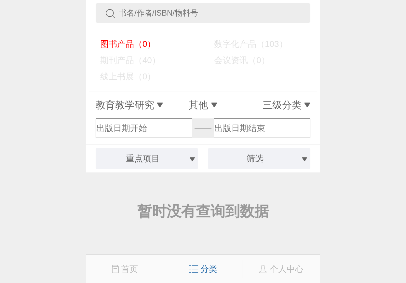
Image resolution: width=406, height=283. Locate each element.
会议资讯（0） (237, 60)
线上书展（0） (123, 76)
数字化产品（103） (246, 44)
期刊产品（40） (125, 60)
